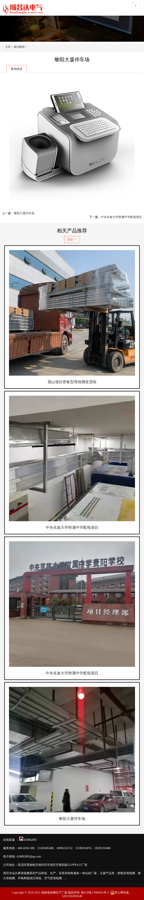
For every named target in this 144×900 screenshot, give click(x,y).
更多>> (72, 239)
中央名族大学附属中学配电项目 (121, 217)
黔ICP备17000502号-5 (95, 892)
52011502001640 (72, 896)
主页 (8, 46)
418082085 (30, 839)
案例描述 (16, 68)
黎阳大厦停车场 (24, 213)
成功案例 (19, 46)
